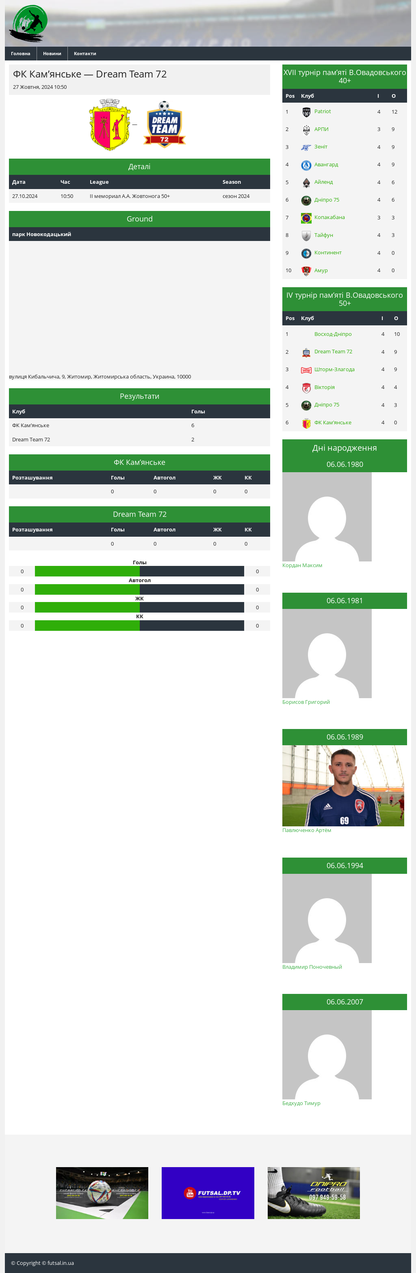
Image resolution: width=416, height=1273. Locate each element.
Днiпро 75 (320, 199)
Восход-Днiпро (326, 334)
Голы (118, 477)
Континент (321, 252)
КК (248, 477)
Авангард (319, 164)
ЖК (217, 477)
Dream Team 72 (326, 351)
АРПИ (315, 129)
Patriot (316, 111)
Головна (20, 53)
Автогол (165, 477)
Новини (52, 53)
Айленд (317, 181)
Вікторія (318, 387)
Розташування (32, 477)
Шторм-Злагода (328, 369)
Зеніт (314, 146)
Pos (290, 95)
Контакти (85, 53)
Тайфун (317, 235)
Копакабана (323, 217)
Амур (314, 270)
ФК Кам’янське (326, 422)
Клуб (307, 95)
